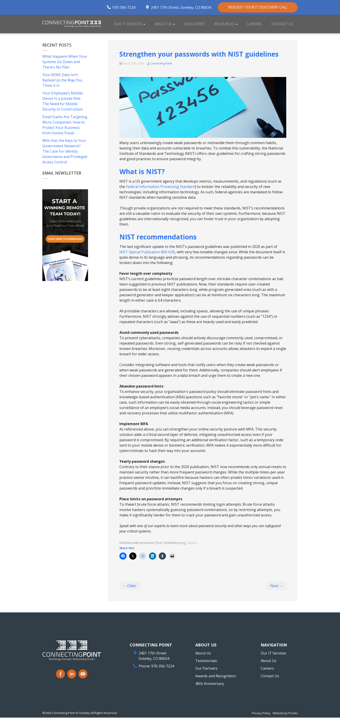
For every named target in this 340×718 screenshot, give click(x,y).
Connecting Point (161, 64)
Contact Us (282, 24)
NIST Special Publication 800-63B (147, 252)
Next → (276, 586)
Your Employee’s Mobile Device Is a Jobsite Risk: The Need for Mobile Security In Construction (62, 101)
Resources (225, 24)
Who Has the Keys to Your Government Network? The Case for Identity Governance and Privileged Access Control (64, 151)
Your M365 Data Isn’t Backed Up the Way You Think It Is (62, 80)
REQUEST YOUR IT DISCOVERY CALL (256, 7)
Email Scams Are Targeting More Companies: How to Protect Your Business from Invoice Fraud (64, 125)
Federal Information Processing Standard (160, 186)
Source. (192, 543)
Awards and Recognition (215, 676)
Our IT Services (129, 24)
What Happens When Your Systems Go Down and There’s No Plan (64, 62)
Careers (254, 24)
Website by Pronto (285, 714)
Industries (194, 24)
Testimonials (206, 661)
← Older (129, 586)
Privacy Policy (261, 714)
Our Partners (206, 668)
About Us (165, 24)
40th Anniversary (209, 684)
